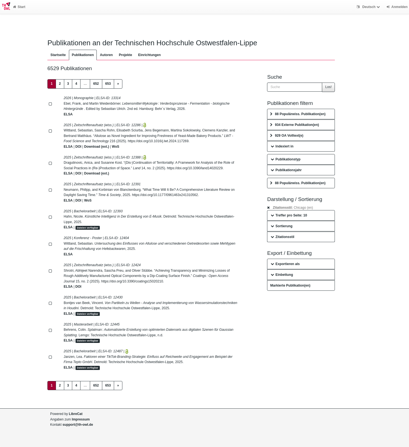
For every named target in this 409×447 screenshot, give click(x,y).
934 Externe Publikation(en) (294, 125)
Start (19, 7)
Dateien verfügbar (87, 227)
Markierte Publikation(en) (290, 285)
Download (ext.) (96, 147)
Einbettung (282, 275)
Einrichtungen (149, 55)
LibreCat (75, 414)
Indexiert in (282, 146)
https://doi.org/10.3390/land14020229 (195, 168)
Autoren (106, 55)
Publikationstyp (285, 159)
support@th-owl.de (78, 425)
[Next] (118, 84)
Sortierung (281, 226)
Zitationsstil (282, 237)
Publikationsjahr (286, 170)
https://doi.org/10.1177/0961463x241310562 (165, 195)
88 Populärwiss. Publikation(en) (297, 114)
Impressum (81, 419)
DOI (79, 147)
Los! (328, 87)
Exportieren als (285, 264)
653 (108, 84)
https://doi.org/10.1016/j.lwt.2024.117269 (158, 141)
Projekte (125, 55)
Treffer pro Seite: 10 (289, 215)
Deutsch (369, 7)
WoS (115, 147)
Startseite (58, 55)
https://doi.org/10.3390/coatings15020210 (132, 281)
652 (96, 84)
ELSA (68, 114)
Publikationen (83, 55)
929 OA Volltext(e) (286, 135)
